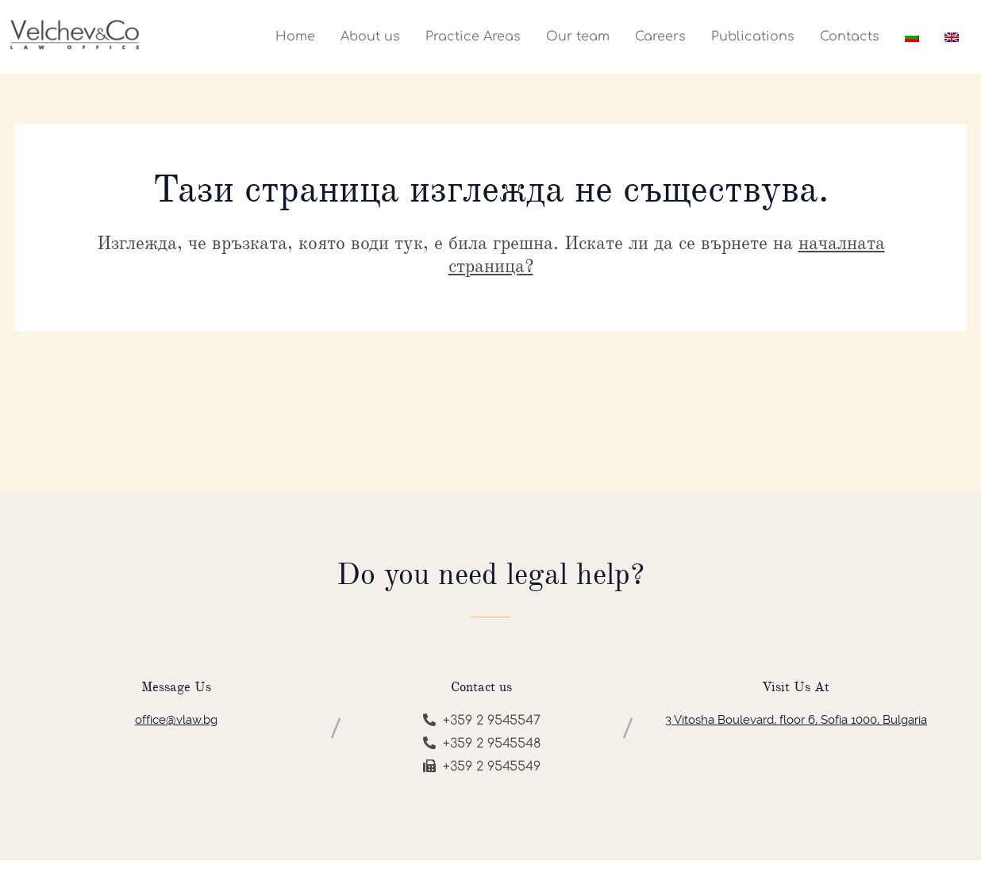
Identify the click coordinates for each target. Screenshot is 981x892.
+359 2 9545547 (482, 720)
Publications (752, 36)
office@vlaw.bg (176, 720)
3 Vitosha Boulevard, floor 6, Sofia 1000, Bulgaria (796, 720)
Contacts (849, 36)
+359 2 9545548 (482, 743)
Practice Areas (473, 36)
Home (295, 36)
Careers (660, 36)
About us (370, 36)
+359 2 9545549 (482, 766)
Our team (578, 36)
